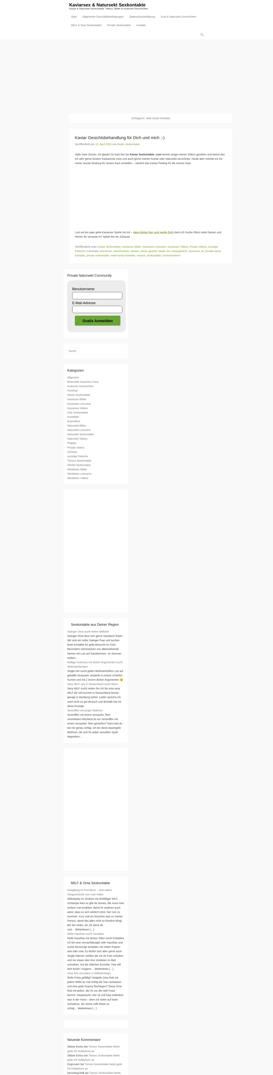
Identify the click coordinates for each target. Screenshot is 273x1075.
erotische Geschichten (80, 386)
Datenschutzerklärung (142, 17)
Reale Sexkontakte (128, 144)
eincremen (106, 251)
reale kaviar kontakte (123, 255)
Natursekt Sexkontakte (80, 434)
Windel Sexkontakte (79, 465)
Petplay (71, 443)
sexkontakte (154, 255)
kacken (135, 251)
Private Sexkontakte (119, 25)
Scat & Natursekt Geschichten (178, 17)
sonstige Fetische (77, 456)
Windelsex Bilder (77, 469)
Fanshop (72, 390)
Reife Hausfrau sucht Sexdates (85, 934)
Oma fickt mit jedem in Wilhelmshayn (89, 973)
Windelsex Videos (77, 478)
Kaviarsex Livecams (154, 246)
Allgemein (73, 377)
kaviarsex (194, 251)
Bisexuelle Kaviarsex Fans (82, 382)
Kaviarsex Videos (178, 246)
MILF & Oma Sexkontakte (86, 25)
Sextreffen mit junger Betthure (85, 710)
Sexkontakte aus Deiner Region (95, 625)
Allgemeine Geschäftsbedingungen (103, 17)
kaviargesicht (179, 251)
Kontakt (140, 25)
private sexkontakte (97, 255)
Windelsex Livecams (79, 473)
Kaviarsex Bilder (131, 246)
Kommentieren (171, 255)
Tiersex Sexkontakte (79, 460)
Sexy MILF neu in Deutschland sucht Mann (92, 684)
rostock (141, 255)
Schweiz (72, 451)
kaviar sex (164, 251)
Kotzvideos (73, 421)
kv (202, 251)
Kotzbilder (73, 417)
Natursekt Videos (77, 438)
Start (74, 17)
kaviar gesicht (149, 251)
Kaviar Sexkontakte (109, 246)
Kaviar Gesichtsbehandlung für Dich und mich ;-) (120, 137)
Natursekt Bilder (76, 425)
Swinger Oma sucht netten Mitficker (88, 631)
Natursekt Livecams (79, 430)
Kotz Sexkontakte (77, 412)
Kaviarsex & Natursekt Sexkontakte (107, 5)
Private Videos (198, 246)
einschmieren (121, 251)
